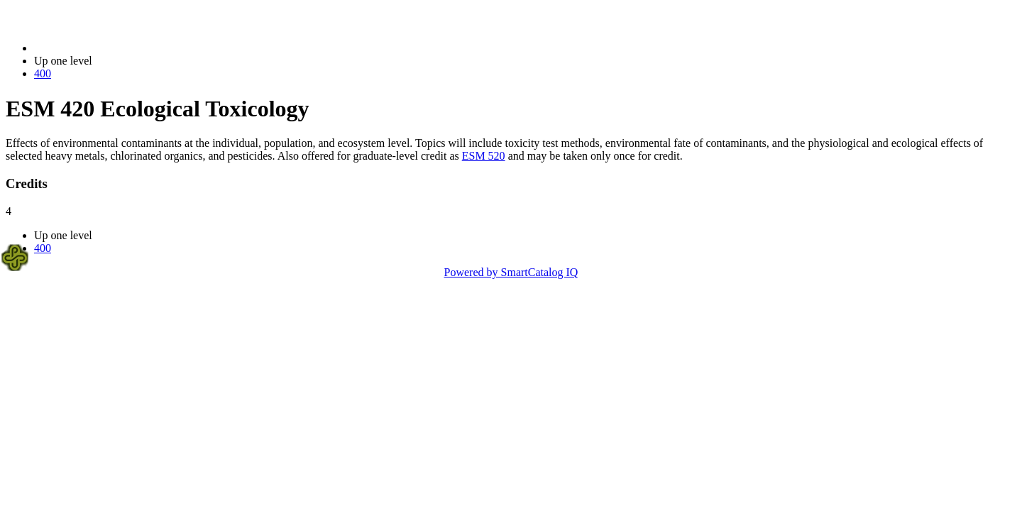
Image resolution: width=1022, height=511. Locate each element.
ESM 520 (483, 156)
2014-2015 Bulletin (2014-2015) (108, 48)
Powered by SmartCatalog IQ (511, 272)
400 (42, 73)
